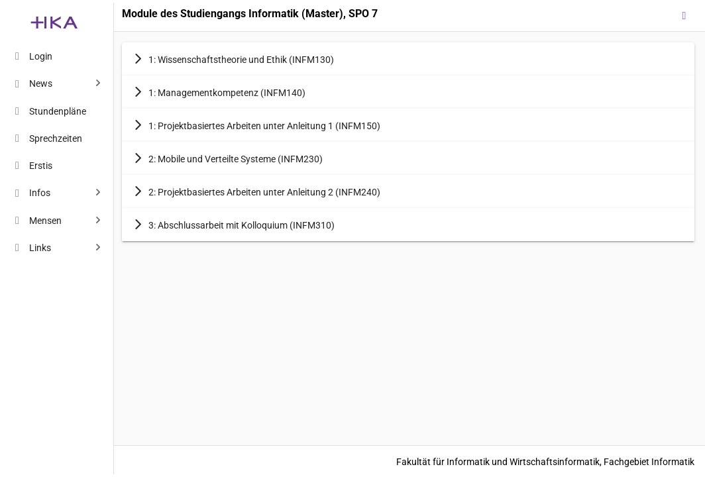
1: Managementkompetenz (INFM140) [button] (219, 92)
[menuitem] (54, 56)
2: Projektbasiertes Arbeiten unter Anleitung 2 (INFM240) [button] (256, 191)
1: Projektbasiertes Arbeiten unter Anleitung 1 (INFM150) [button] (256, 125)
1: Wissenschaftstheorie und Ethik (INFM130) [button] (233, 59)
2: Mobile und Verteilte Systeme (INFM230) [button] (228, 158)
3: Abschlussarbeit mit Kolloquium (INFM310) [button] (234, 225)
